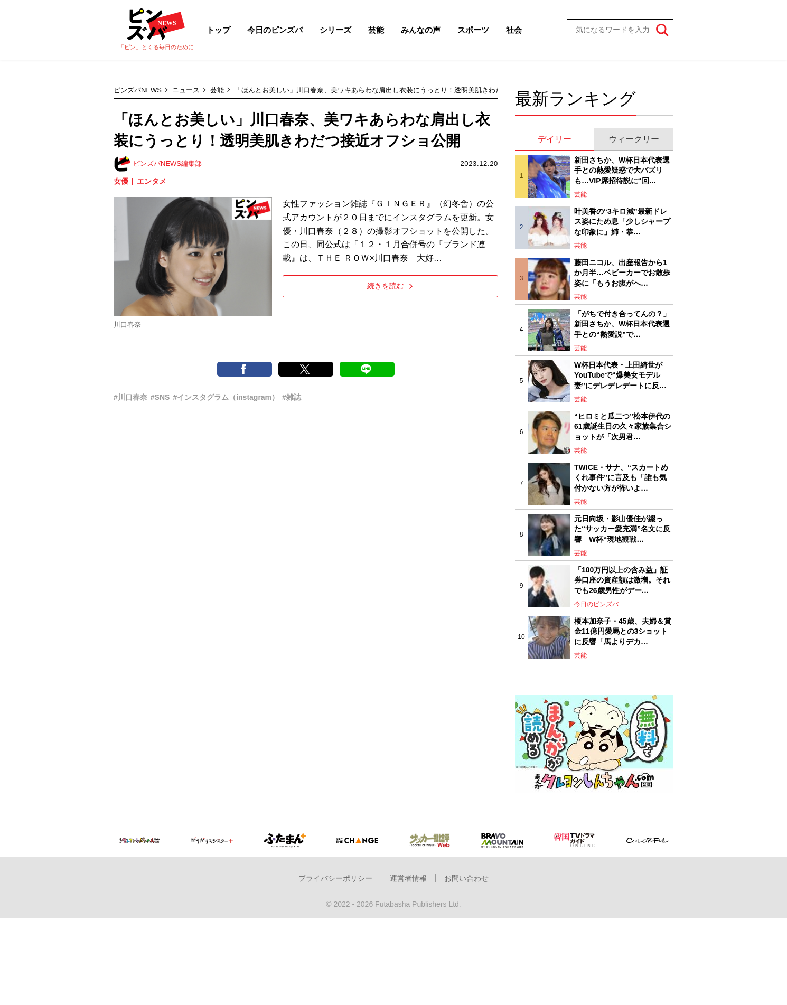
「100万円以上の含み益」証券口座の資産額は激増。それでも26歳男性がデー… (622, 580)
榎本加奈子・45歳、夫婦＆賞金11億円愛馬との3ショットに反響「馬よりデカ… (622, 631)
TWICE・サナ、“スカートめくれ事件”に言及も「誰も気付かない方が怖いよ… (621, 477)
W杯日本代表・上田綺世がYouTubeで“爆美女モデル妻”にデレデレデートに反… (620, 375)
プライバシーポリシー (335, 878)
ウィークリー (633, 139)
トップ (218, 29)
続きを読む (390, 285)
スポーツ (473, 29)
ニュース (186, 90)
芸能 (376, 29)
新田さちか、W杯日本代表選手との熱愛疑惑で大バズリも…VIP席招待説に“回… (622, 170)
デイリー (554, 139)
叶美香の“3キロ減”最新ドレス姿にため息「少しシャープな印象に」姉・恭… (622, 221)
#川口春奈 (130, 397)
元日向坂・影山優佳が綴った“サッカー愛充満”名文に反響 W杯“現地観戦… (622, 528)
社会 (514, 29)
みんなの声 (421, 29)
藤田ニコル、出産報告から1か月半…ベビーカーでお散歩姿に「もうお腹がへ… (622, 272)
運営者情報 (408, 878)
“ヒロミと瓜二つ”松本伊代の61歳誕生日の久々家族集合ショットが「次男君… (622, 426)
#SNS (160, 397)
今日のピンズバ (275, 29)
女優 (121, 181)
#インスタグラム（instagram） (226, 397)
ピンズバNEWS (138, 90)
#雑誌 (291, 397)
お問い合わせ (466, 878)
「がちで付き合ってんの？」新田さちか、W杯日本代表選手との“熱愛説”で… (622, 324)
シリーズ (335, 29)
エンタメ (151, 181)
